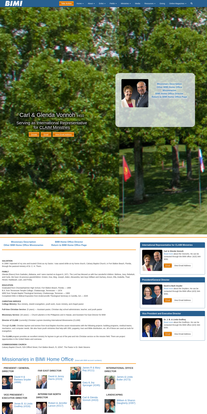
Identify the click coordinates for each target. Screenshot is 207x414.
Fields (113, 3)
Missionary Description (169, 84)
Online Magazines (177, 3)
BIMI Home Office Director (169, 93)
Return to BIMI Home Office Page (169, 97)
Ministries (126, 3)
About (91, 3)
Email (46, 134)
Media (137, 3)
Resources (149, 3)
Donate (34, 134)
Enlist (102, 3)
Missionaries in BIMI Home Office (52, 359)
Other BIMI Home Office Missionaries (23, 245)
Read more (168, 254)
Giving (162, 3)
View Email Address (63, 134)
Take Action (66, 3)
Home (80, 3)
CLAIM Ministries (54, 127)
